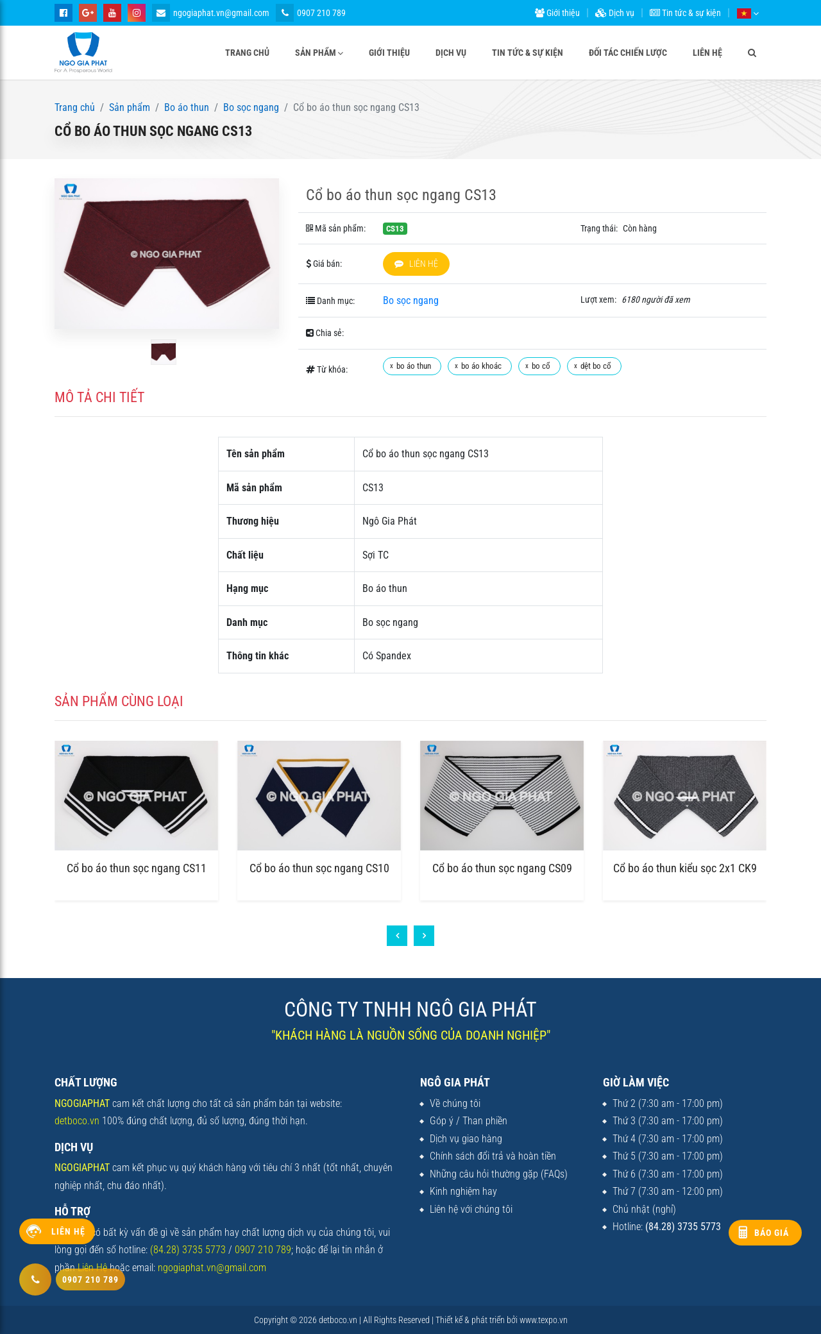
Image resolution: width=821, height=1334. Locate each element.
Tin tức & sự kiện (685, 13)
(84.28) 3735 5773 (188, 1250)
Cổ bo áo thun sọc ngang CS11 (137, 868)
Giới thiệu (557, 13)
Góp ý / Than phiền (468, 1121)
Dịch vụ (614, 13)
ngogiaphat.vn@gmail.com (210, 13)
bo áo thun (413, 366)
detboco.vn (77, 1121)
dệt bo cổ (595, 366)
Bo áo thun (186, 107)
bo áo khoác (481, 366)
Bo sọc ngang (251, 107)
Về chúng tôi (455, 1103)
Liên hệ (707, 52)
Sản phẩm (315, 52)
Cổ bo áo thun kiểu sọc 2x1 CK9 (685, 868)
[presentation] (397, 935)
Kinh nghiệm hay (463, 1191)
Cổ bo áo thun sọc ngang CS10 (319, 868)
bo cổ (541, 366)
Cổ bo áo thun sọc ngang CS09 (502, 868)
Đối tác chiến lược (628, 52)
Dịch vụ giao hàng (466, 1139)
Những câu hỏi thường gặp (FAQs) (499, 1174)
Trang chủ (247, 52)
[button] (747, 13)
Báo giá (771, 1233)
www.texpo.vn (544, 1320)
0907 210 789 (311, 13)
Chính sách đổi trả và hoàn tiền (493, 1156)
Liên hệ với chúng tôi (471, 1209)
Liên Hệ (92, 1268)
